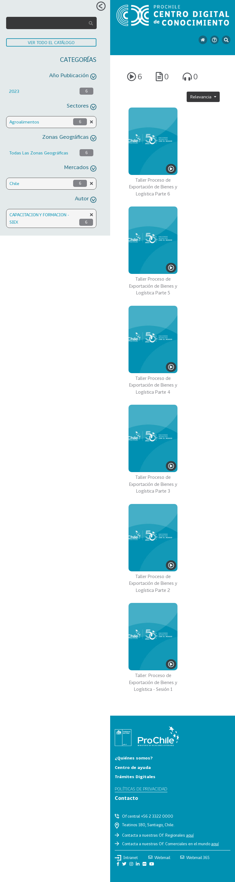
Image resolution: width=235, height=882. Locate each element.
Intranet (126, 858)
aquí (190, 835)
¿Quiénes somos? (134, 757)
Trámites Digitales (135, 776)
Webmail (159, 857)
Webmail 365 (195, 857)
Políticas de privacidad (141, 788)
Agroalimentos (24, 121)
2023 (14, 91)
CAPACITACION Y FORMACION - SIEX (39, 218)
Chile (14, 183)
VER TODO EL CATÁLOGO (51, 42)
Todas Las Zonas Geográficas (38, 152)
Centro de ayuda (133, 767)
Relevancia (201, 96)
